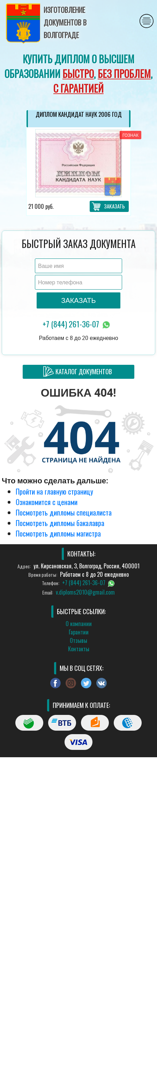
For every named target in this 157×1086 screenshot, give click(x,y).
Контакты (78, 649)
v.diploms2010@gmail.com (85, 592)
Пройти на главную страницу (54, 491)
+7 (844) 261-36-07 (77, 324)
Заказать (114, 206)
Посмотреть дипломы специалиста (64, 512)
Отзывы (78, 640)
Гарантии (79, 632)
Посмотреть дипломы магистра (58, 533)
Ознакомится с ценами (46, 502)
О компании (79, 623)
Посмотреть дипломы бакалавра (60, 523)
